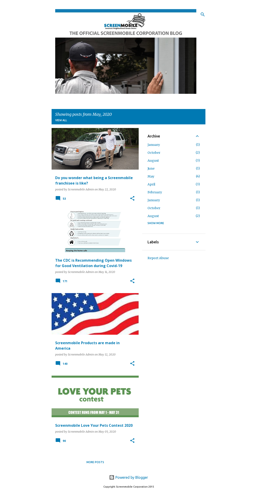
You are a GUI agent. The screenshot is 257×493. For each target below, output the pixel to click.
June (151, 168)
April (151, 184)
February (155, 192)
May (151, 176)
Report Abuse (158, 258)
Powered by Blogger (128, 477)
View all (61, 120)
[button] (132, 199)
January (154, 145)
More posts (95, 462)
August (153, 161)
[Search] (202, 14)
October (154, 153)
